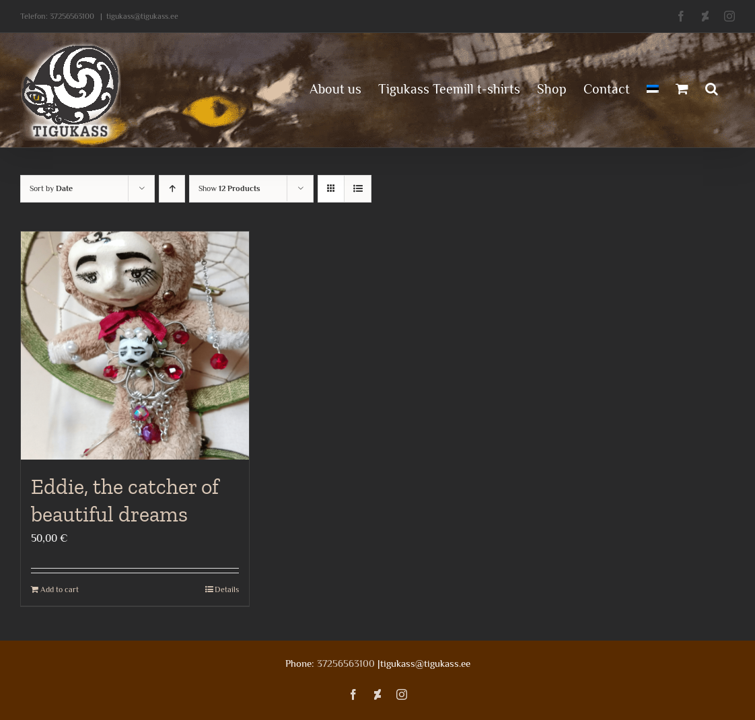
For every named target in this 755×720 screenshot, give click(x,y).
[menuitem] (653, 87)
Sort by (51, 188)
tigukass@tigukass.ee (142, 16)
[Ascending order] (172, 189)
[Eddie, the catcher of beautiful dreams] (135, 345)
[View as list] (358, 189)
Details (227, 589)
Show (229, 188)
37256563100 (72, 16)
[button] (711, 87)
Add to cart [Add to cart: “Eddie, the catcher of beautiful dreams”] (59, 589)
